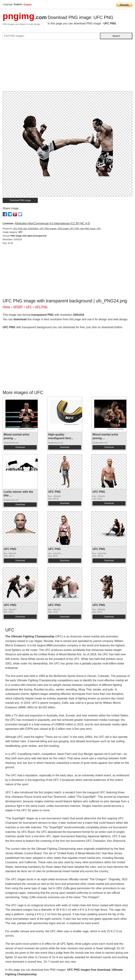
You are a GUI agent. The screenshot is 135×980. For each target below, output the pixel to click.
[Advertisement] (67, 66)
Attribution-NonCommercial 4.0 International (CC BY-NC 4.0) (52, 223)
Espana (27, 4)
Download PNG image (20, 200)
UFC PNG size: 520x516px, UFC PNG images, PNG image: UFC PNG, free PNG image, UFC (57, 228)
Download (20, 447)
